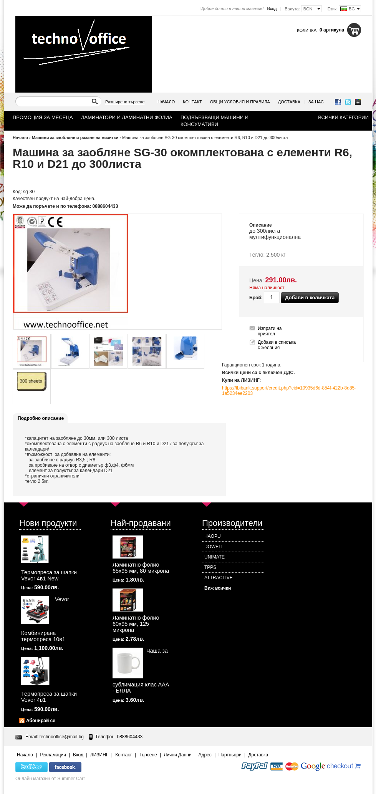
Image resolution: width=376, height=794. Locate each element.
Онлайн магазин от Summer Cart (50, 778)
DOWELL (214, 546)
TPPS (210, 567)
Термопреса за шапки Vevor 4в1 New (49, 575)
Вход (272, 8)
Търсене (148, 755)
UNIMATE (214, 557)
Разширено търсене (124, 101)
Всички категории (343, 117)
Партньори (230, 755)
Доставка (289, 101)
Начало (166, 101)
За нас (316, 101)
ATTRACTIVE (218, 577)
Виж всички (217, 588)
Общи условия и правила (240, 101)
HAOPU (212, 536)
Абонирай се (40, 720)
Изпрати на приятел (270, 331)
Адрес (204, 755)
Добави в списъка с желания (277, 345)
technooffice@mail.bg (62, 736)
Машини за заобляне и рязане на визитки (75, 137)
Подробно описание (41, 418)
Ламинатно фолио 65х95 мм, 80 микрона (141, 568)
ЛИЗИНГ (99, 755)
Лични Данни (177, 755)
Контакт (192, 101)
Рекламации (53, 755)
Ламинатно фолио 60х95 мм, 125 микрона (136, 624)
